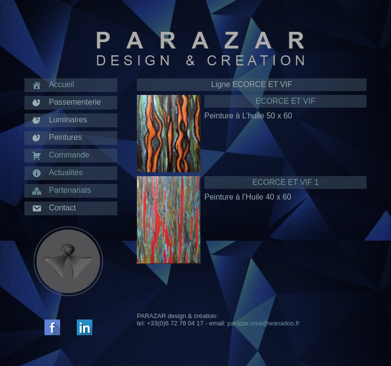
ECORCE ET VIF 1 (285, 182)
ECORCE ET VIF (285, 101)
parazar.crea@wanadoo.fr (263, 323)
